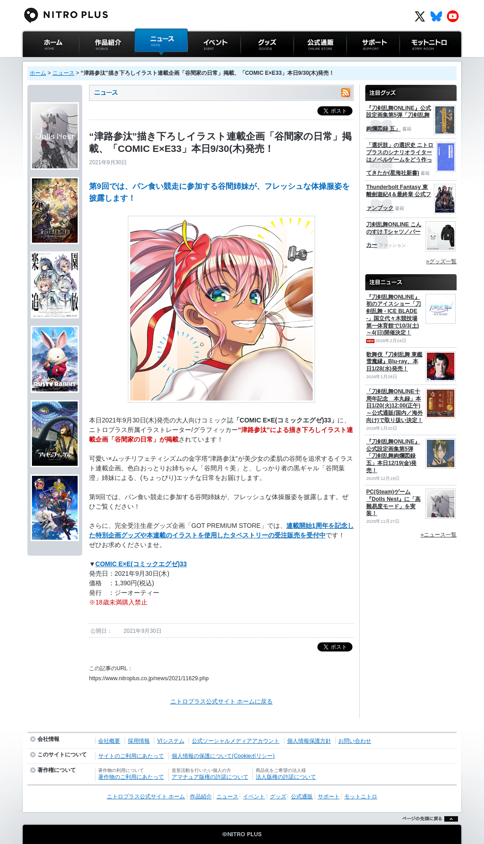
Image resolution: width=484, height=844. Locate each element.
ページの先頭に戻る (427, 830)
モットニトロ (417, 61)
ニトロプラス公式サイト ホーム (50, 66)
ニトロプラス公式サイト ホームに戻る (221, 701)
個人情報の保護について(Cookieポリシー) (223, 756)
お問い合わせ (354, 741)
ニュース (146, 61)
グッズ (249, 61)
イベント (199, 61)
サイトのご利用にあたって (131, 756)
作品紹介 (91, 61)
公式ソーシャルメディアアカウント (235, 741)
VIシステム (170, 741)
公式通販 (305, 61)
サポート (358, 61)
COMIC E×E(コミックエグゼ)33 (141, 564)
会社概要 (109, 741)
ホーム (38, 73)
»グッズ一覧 (441, 261)
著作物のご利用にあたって (131, 777)
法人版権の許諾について (286, 777)
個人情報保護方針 (309, 741)
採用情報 (139, 741)
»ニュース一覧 (439, 534)
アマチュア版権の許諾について (210, 777)
